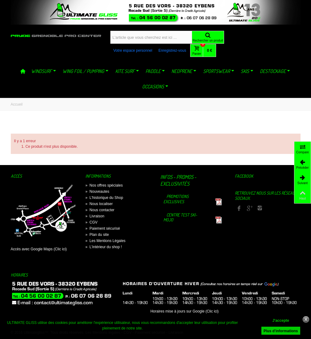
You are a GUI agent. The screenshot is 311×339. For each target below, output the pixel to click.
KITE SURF (127, 71)
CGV (91, 222)
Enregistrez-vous (172, 50)
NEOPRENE (183, 71)
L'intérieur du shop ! (103, 247)
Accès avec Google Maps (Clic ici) (39, 249)
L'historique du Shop (104, 198)
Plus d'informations (281, 331)
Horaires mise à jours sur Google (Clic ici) (184, 311)
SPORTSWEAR (218, 71)
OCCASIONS (155, 86)
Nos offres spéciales (104, 185)
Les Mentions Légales (105, 241)
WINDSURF (43, 71)
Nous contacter (99, 210)
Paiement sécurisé (102, 228)
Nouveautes (97, 191)
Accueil (17, 104)
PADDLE (155, 71)
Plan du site (97, 234)
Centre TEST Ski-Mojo (180, 217)
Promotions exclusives (176, 199)
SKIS (247, 71)
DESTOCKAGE (275, 71)
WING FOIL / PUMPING (85, 71)
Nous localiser (99, 204)
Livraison (94, 216)
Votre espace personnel (132, 50)
